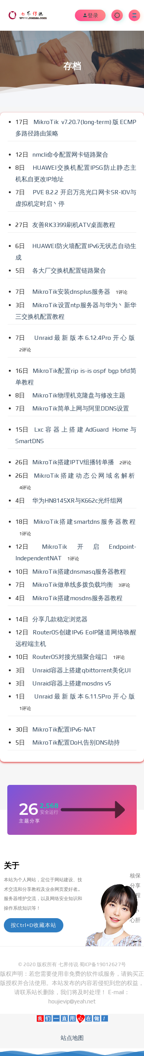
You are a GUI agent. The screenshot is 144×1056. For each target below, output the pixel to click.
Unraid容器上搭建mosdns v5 (72, 683)
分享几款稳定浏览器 (60, 619)
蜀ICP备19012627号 (102, 964)
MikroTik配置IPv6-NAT (65, 729)
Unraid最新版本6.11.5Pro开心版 (85, 696)
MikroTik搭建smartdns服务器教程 (84, 521)
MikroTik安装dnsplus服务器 (72, 291)
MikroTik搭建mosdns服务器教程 (78, 598)
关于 (11, 865)
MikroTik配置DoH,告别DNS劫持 (76, 742)
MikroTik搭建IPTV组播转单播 (74, 462)
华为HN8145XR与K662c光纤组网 (78, 500)
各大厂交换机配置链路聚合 (70, 270)
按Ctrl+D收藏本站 (33, 925)
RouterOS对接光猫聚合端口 (70, 656)
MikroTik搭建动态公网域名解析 (85, 475)
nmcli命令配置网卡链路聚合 (71, 154)
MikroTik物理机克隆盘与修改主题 (79, 395)
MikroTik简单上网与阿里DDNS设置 (81, 408)
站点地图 (72, 1037)
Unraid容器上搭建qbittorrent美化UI (82, 670)
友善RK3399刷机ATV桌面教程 (74, 224)
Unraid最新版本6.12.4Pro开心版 (85, 337)
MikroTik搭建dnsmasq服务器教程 (79, 571)
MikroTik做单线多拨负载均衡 (73, 584)
